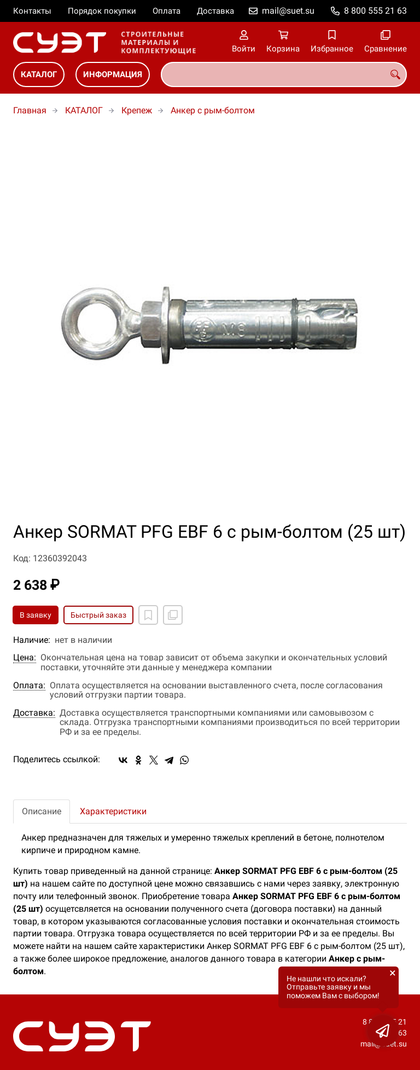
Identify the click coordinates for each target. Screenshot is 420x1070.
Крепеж (136, 110)
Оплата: (29, 686)
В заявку (35, 615)
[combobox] (284, 74)
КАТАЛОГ (39, 74)
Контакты (32, 11)
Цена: (24, 658)
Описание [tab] (41, 811)
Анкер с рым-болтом (213, 110)
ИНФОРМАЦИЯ (112, 74)
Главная (29, 110)
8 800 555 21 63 (375, 10)
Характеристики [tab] (113, 811)
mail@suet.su (288, 10)
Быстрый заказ (98, 615)
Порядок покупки (102, 11)
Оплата (166, 11)
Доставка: (34, 713)
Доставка (215, 11)
